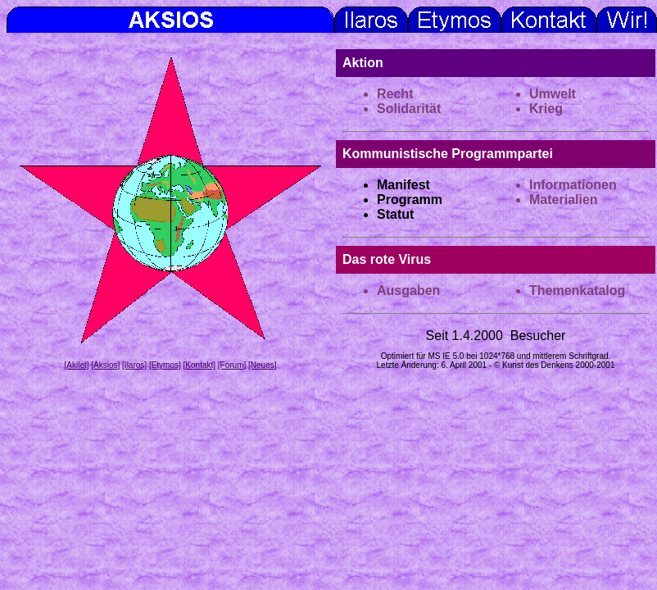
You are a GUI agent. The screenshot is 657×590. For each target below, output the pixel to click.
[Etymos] (165, 365)
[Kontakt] (199, 365)
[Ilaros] (134, 365)
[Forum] (232, 365)
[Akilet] (76, 365)
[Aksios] (105, 365)
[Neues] (262, 365)
